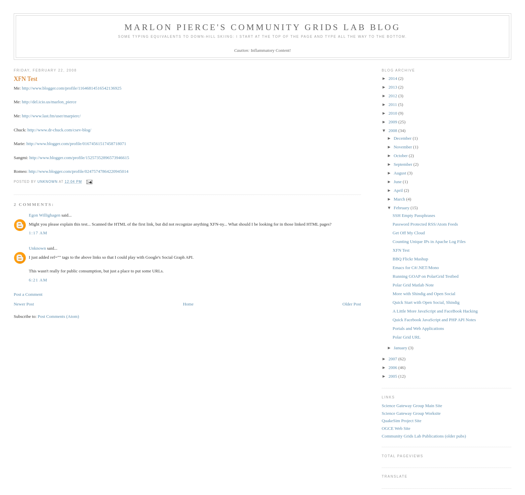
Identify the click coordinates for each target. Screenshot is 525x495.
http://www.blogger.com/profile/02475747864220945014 (78, 171)
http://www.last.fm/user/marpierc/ (51, 115)
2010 (393, 113)
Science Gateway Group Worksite (411, 413)
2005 (393, 376)
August (400, 172)
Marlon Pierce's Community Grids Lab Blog (263, 27)
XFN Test (401, 250)
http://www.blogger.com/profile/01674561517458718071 (76, 143)
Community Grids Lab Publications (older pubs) (424, 436)
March (400, 199)
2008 (393, 130)
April (399, 190)
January (401, 347)
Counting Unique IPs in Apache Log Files (429, 241)
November (403, 146)
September (404, 164)
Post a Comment (28, 294)
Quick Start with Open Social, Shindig (426, 302)
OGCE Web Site (396, 428)
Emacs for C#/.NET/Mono (416, 267)
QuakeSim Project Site (401, 420)
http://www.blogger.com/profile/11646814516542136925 (72, 88)
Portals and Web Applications (418, 328)
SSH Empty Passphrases (414, 215)
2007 (393, 358)
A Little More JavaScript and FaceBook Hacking (435, 311)
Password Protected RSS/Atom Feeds (425, 224)
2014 (393, 78)
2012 (393, 95)
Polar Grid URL (407, 337)
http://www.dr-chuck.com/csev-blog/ (59, 129)
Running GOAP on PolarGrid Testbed (426, 276)
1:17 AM (38, 232)
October (401, 155)
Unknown (37, 248)
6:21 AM (38, 279)
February (402, 207)
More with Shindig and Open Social (424, 293)
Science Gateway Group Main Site (412, 405)
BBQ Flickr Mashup (410, 258)
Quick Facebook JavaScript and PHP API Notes (434, 319)
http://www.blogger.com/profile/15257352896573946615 (79, 157)
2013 (393, 87)
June (398, 181)
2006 (393, 367)
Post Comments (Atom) (58, 316)
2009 (393, 121)
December (403, 138)
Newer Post (24, 303)
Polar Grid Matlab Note (413, 284)
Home (188, 303)
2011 (393, 104)
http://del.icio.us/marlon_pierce (49, 101)
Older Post (352, 303)
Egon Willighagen (44, 215)
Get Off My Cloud (409, 232)
